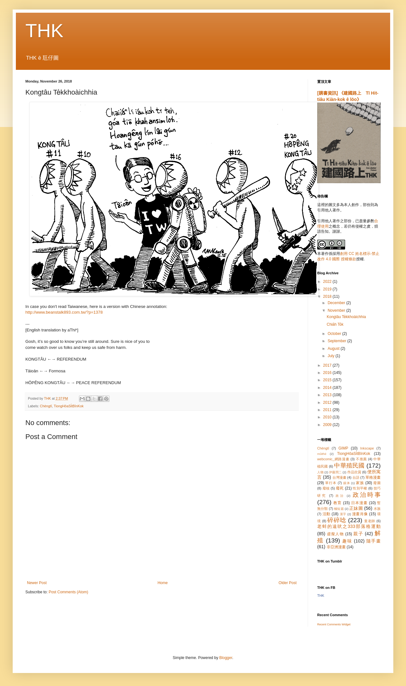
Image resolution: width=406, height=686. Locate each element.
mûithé (321, 454)
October (335, 333)
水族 (377, 508)
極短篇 (339, 508)
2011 (328, 410)
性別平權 (360, 488)
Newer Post (37, 583)
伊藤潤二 (335, 472)
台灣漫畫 (339, 477)
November (337, 310)
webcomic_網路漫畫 (333, 459)
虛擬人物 (335, 534)
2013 (328, 395)
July (332, 356)
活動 (327, 514)
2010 (328, 417)
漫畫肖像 (360, 514)
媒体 (346, 483)
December (337, 303)
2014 (328, 387)
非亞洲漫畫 (336, 547)
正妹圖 (356, 508)
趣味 (347, 540)
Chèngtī (46, 406)
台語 (355, 477)
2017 (328, 365)
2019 (328, 289)
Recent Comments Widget (333, 624)
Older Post (287, 583)
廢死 (340, 488)
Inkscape (367, 448)
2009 (328, 425)
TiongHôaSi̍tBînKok (68, 406)
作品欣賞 (354, 472)
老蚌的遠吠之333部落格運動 (349, 526)
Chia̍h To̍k (335, 324)
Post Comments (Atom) (68, 592)
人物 (320, 472)
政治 (340, 495)
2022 (328, 281)
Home (163, 583)
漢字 (343, 514)
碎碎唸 (336, 520)
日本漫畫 (359, 503)
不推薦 (361, 459)
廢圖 (377, 483)
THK (44, 30)
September (337, 341)
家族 (360, 483)
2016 (328, 372)
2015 (328, 380)
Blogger (225, 658)
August (334, 348)
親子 (358, 533)
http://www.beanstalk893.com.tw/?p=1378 (64, 312)
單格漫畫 (373, 477)
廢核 (326, 488)
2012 (328, 402)
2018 (328, 296)
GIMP (343, 448)
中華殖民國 (349, 465)
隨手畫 (373, 540)
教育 (337, 503)
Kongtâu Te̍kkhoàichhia (346, 317)
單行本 (330, 483)
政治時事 (367, 494)
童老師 (369, 521)
